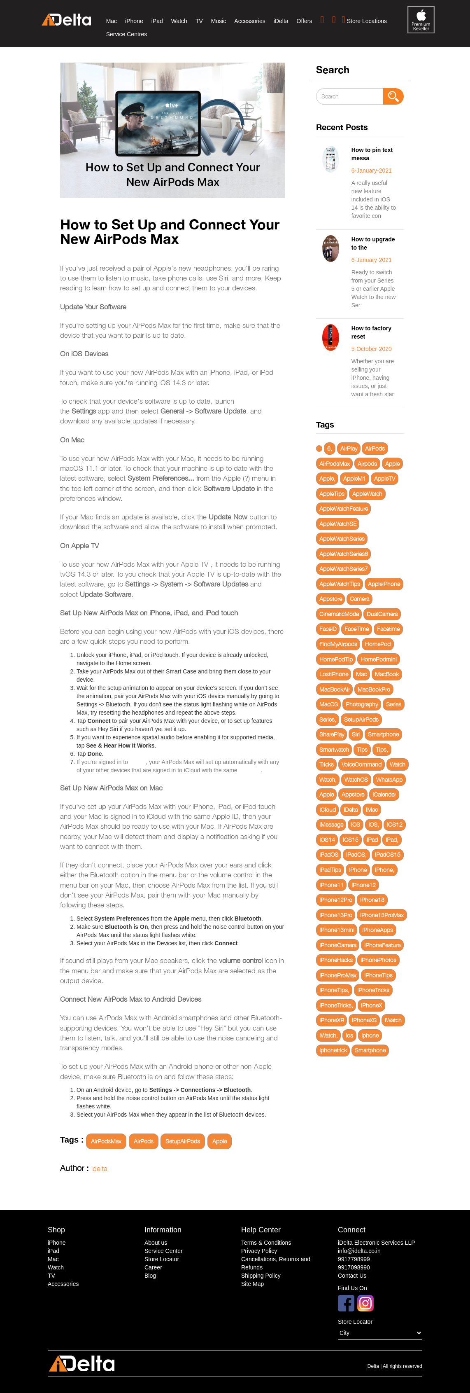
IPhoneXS (364, 1020)
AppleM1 (354, 478)
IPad (372, 839)
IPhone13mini (336, 929)
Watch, (328, 779)
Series (393, 704)
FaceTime (356, 628)
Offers (304, 21)
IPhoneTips (378, 975)
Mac (111, 21)
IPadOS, (356, 854)
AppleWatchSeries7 (343, 568)
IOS (355, 824)
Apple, (327, 478)
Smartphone (383, 734)
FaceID (328, 628)
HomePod (378, 643)
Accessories (249, 21)
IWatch (393, 1020)
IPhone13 (372, 899)
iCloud (138, 762)
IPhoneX (371, 1005)
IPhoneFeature (382, 945)
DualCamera (382, 613)
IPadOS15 (387, 854)
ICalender (384, 794)
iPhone (134, 21)
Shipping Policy (261, 1275)
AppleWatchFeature (343, 508)
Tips (362, 749)
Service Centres (126, 34)
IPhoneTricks (373, 989)
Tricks (326, 764)
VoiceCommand (362, 764)
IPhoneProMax (337, 975)
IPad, (392, 839)
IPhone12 (363, 884)
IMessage (331, 824)
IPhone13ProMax (382, 915)
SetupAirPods (182, 1141)
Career (153, 1267)
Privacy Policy (259, 1251)
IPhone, (384, 869)
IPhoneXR (331, 1020)
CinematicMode (339, 613)
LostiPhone (333, 674)
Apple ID (250, 770)
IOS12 (395, 824)
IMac (372, 809)
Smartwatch (334, 749)
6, (329, 448)
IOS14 (327, 839)
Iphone (370, 1035)
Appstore (330, 598)
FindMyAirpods (338, 643)
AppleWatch (367, 493)
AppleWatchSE (337, 523)
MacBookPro (374, 689)
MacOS (328, 704)
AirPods (144, 1141)
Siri (356, 734)
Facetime (388, 628)
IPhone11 (331, 884)
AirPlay (348, 448)
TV (199, 21)
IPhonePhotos (378, 959)
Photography (362, 704)
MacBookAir (334, 689)
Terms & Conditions (266, 1242)
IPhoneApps (377, 929)
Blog (150, 1275)
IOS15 (350, 839)
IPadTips (330, 869)
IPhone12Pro (335, 899)
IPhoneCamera (337, 945)
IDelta (351, 809)
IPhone (358, 869)
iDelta (281, 21)
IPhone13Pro (335, 915)
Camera (359, 598)
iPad (157, 21)
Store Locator (161, 1259)
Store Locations (364, 20)
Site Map (252, 1284)
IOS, (373, 824)
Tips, (382, 749)
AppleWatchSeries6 (343, 553)
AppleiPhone (384, 583)
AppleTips (331, 493)
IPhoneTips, (334, 989)
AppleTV (384, 478)
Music (218, 21)
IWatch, (328, 1035)
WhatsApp (389, 779)
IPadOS (328, 854)
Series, (327, 719)
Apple (219, 1141)
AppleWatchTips (339, 583)
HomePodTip (336, 659)
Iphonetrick (333, 1050)
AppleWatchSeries (342, 538)
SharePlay (331, 734)
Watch (179, 21)
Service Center (163, 1251)
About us (155, 1242)
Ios (349, 1035)
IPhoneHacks (336, 959)
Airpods (367, 463)
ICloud (327, 809)
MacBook (387, 674)
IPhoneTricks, (336, 1005)
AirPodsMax (106, 1141)
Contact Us (352, 1275)
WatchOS (356, 779)
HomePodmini (379, 659)
